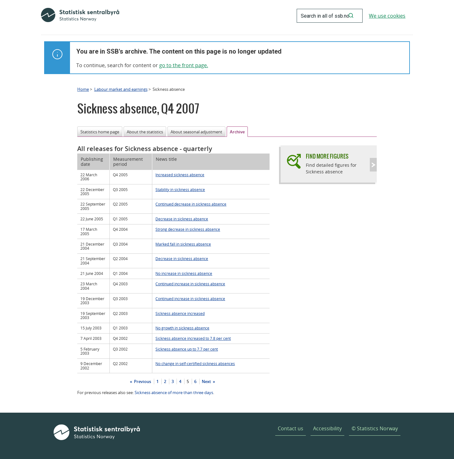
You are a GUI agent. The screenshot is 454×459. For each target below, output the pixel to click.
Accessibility (327, 428)
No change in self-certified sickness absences (195, 363)
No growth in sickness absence (182, 327)
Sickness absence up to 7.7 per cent (186, 349)
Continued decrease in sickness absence (190, 203)
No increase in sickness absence (183, 273)
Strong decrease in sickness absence (187, 229)
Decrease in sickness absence (181, 218)
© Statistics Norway (375, 428)
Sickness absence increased (180, 313)
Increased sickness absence (179, 174)
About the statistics (145, 132)
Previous (142, 381)
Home (83, 89)
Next (207, 381)
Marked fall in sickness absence (183, 244)
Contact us (290, 428)
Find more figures (327, 156)
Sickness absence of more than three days (174, 392)
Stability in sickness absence (180, 189)
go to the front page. (183, 65)
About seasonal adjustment (196, 132)
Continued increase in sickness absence (190, 283)
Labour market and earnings (121, 89)
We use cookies (387, 15)
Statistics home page (99, 132)
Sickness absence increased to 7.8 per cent (193, 338)
